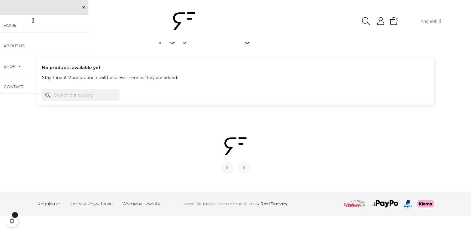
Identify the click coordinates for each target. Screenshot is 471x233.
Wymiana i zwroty (141, 221)
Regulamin (48, 221)
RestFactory (273, 221)
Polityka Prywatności (91, 221)
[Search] (81, 112)
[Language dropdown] (431, 21)
